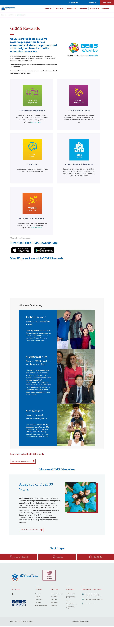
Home (2, 15)
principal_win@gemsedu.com (94, 600)
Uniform (68, 601)
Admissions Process (56, 594)
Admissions (71, 8)
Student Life (94, 8)
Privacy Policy (14, 622)
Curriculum (83, 8)
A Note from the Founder (70, 598)
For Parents (106, 8)
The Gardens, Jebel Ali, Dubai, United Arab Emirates (94, 595)
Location (60, 557)
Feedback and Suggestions (70, 608)
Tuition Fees (54, 600)
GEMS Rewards (21, 15)
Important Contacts (21, 557)
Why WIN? (59, 8)
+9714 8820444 (90, 603)
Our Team (38, 603)
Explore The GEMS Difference (30, 530)
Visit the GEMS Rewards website (22, 461)
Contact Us (92, 2)
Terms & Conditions (27, 622)
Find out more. (35, 122)
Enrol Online (107, 2)
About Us (48, 8)
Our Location (38, 600)
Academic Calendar (41, 606)
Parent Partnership (71, 604)
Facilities (37, 597)
